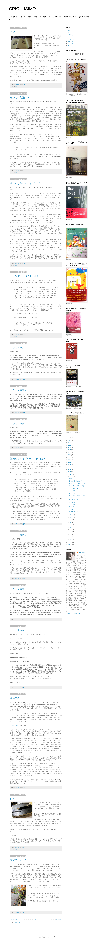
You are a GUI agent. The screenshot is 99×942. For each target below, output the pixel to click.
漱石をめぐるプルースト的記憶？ (27, 458)
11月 (71, 515)
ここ (23, 650)
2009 (69, 544)
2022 (69, 447)
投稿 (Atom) (16, 922)
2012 (69, 472)
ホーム (37, 919)
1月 (70, 539)
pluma (13, 798)
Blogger (59, 937)
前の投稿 (58, 919)
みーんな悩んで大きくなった (25, 183)
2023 (69, 445)
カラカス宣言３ (18, 535)
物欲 (16, 849)
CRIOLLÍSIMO (22, 8)
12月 (71, 476)
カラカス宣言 (14, 725)
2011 (69, 474)
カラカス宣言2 (18, 589)
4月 (70, 532)
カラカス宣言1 (18, 630)
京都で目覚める (18, 860)
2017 (69, 459)
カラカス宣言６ (18, 347)
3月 (70, 534)
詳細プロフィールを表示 (73, 613)
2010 (69, 542)
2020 (69, 452)
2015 (69, 464)
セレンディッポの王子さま (24, 276)
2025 (69, 440)
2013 (69, 469)
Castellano (71, 37)
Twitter (69, 45)
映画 (16, 265)
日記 (12, 31)
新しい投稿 (14, 919)
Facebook (70, 43)
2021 (69, 450)
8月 (70, 522)
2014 (69, 467)
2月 (70, 536)
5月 (70, 529)
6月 (70, 527)
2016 (69, 462)
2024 (69, 442)
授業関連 (70, 41)
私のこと (70, 35)
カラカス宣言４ (18, 423)
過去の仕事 (71, 39)
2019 (69, 455)
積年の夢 (15, 698)
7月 (70, 524)
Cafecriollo (81, 552)
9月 (70, 519)
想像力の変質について (22, 97)
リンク (69, 33)
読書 (16, 86)
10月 (71, 517)
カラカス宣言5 (18, 390)
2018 (69, 457)
